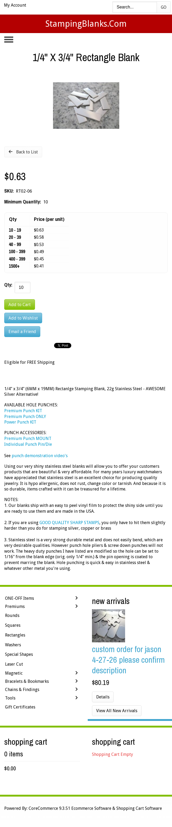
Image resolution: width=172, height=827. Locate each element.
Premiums (15, 606)
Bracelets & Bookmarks (27, 681)
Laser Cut (14, 664)
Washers (13, 644)
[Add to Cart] (19, 304)
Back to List (27, 152)
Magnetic (14, 673)
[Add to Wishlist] (23, 318)
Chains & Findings (22, 689)
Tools (10, 698)
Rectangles (15, 635)
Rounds (12, 615)
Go (163, 7)
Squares (12, 625)
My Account (15, 5)
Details (102, 696)
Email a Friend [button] (22, 331)
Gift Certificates (20, 707)
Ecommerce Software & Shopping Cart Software (116, 808)
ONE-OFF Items (19, 598)
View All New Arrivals (116, 710)
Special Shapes (19, 654)
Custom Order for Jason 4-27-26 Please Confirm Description (128, 659)
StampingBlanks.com (86, 24)
